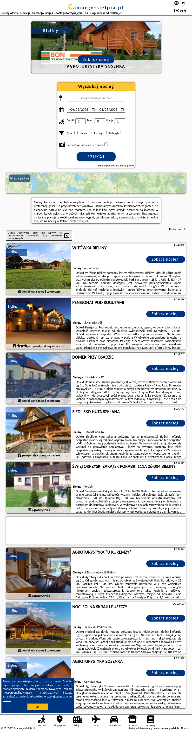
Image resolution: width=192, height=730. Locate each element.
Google (67, 681)
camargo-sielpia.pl (96, 7)
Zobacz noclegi (165, 259)
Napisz (187, 728)
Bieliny (12, 252)
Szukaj (96, 157)
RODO (7, 700)
